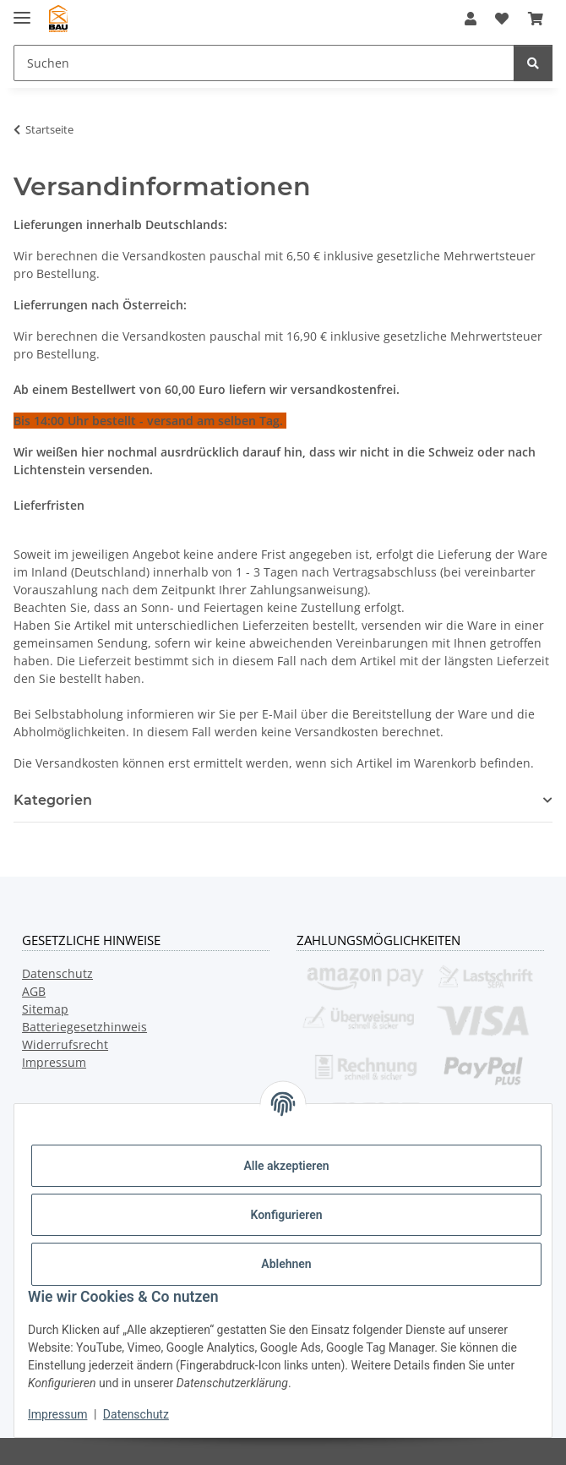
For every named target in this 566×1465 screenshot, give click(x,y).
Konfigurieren (286, 1215)
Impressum (57, 1414)
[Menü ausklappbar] (22, 10)
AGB (34, 991)
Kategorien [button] (53, 800)
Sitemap (45, 1009)
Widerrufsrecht (65, 1044)
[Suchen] (533, 63)
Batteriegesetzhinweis (84, 1027)
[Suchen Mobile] (264, 63)
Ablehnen (286, 1264)
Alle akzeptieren (286, 1166)
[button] (470, 19)
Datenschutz (136, 1414)
